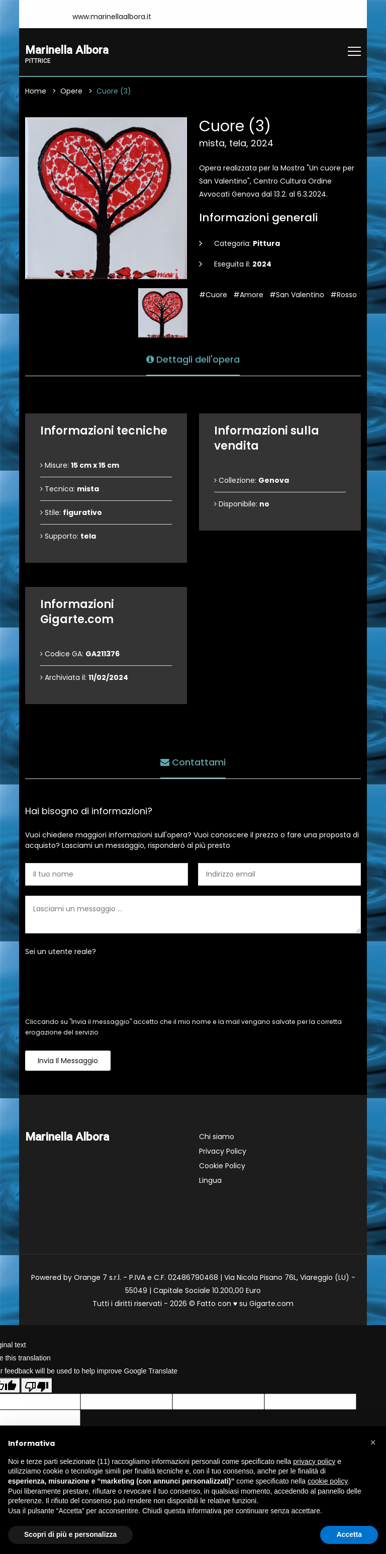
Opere (71, 91)
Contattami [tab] (193, 761)
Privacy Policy (222, 1151)
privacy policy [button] (314, 1461)
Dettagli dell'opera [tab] (193, 359)
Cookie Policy (222, 1166)
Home (35, 91)
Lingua (210, 1180)
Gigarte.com (271, 1304)
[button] (373, 1442)
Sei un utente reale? (60, 951)
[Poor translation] (37, 1386)
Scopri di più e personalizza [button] (70, 1534)
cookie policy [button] (328, 1481)
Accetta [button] (349, 1534)
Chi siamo (216, 1137)
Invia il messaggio (68, 1061)
